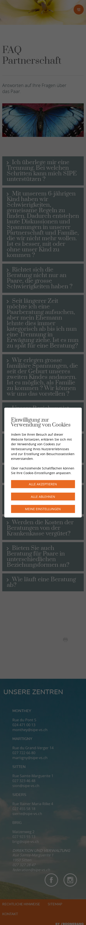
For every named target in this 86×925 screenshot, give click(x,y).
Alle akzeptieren (43, 484)
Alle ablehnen (43, 496)
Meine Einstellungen (43, 509)
